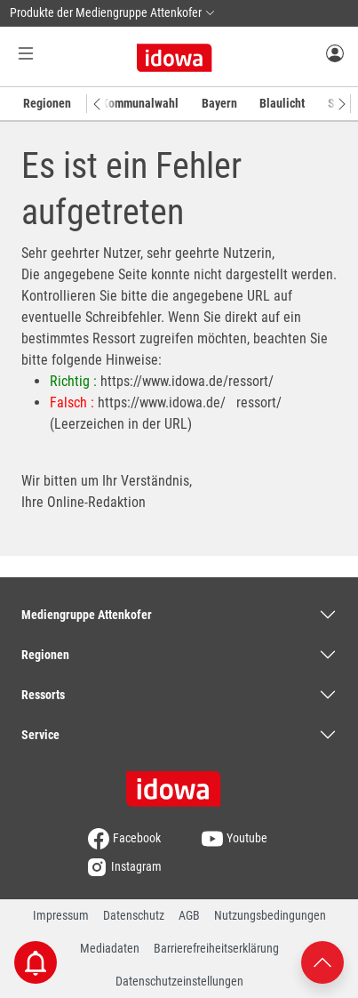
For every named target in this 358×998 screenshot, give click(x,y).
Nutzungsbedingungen (270, 915)
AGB (189, 915)
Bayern (219, 103)
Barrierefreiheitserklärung (216, 948)
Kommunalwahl (140, 103)
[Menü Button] (25, 53)
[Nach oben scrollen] (322, 961)
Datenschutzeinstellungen (179, 981)
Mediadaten (109, 948)
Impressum (61, 915)
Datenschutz (133, 915)
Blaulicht (282, 103)
